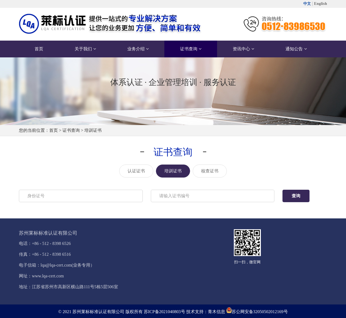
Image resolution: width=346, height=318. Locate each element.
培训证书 (93, 130)
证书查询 (71, 130)
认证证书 (136, 171)
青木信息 (216, 311)
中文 (307, 4)
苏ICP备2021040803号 (164, 311)
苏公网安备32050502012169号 (260, 311)
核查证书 (209, 171)
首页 (53, 130)
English (320, 4)
